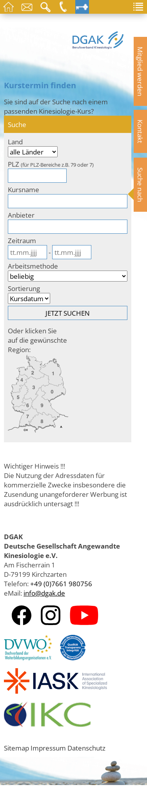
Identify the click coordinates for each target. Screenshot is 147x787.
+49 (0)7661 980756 (61, 583)
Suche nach (140, 184)
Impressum (48, 747)
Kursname (23, 189)
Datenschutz (86, 747)
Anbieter (21, 215)
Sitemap (16, 747)
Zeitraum (22, 240)
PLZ (51, 164)
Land (15, 141)
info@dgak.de (44, 593)
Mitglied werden (140, 71)
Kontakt (140, 131)
